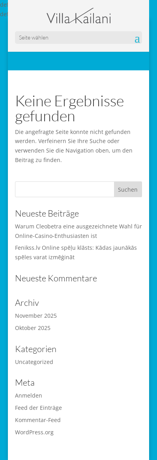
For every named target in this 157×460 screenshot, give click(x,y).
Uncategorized (34, 362)
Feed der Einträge (38, 407)
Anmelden (28, 395)
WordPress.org (34, 432)
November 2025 (36, 315)
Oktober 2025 (32, 328)
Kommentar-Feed (38, 420)
